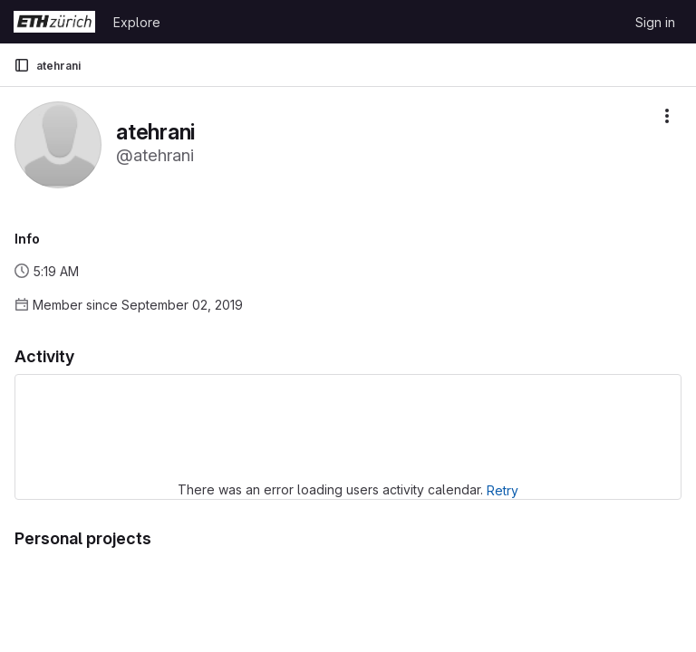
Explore (136, 22)
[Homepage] (54, 21)
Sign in (655, 22)
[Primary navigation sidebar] (21, 65)
